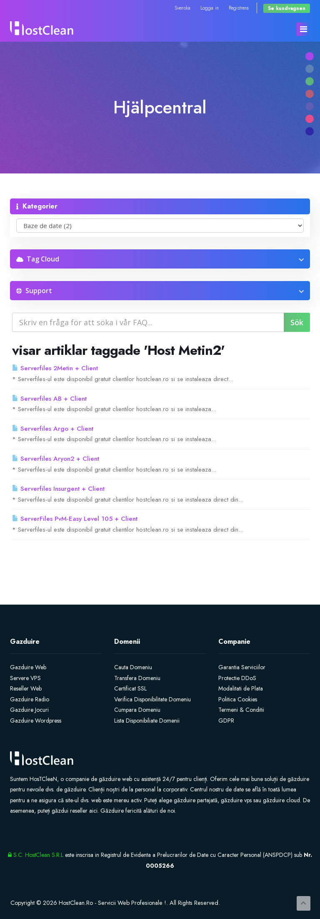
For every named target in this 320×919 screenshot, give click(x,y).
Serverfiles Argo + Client (52, 428)
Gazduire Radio (29, 699)
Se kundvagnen (286, 8)
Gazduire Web (28, 667)
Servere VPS (25, 678)
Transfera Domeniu (137, 678)
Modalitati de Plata (240, 688)
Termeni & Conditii (241, 710)
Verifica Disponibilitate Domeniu (152, 699)
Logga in (209, 7)
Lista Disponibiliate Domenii (147, 720)
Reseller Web (26, 688)
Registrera (239, 7)
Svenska (182, 7)
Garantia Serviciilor (241, 667)
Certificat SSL (130, 688)
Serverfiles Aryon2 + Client (55, 458)
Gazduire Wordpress (35, 720)
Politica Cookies (237, 699)
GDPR (226, 720)
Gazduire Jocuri (29, 710)
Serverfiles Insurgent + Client (58, 488)
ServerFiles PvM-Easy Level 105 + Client (75, 518)
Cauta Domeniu (133, 667)
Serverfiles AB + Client (49, 398)
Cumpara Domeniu (137, 710)
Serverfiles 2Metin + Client (55, 368)
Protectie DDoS (237, 678)
